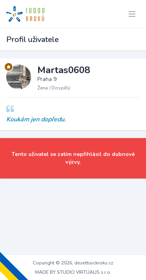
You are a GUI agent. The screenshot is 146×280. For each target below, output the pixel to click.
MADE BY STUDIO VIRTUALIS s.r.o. (73, 272)
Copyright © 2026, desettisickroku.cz (73, 263)
